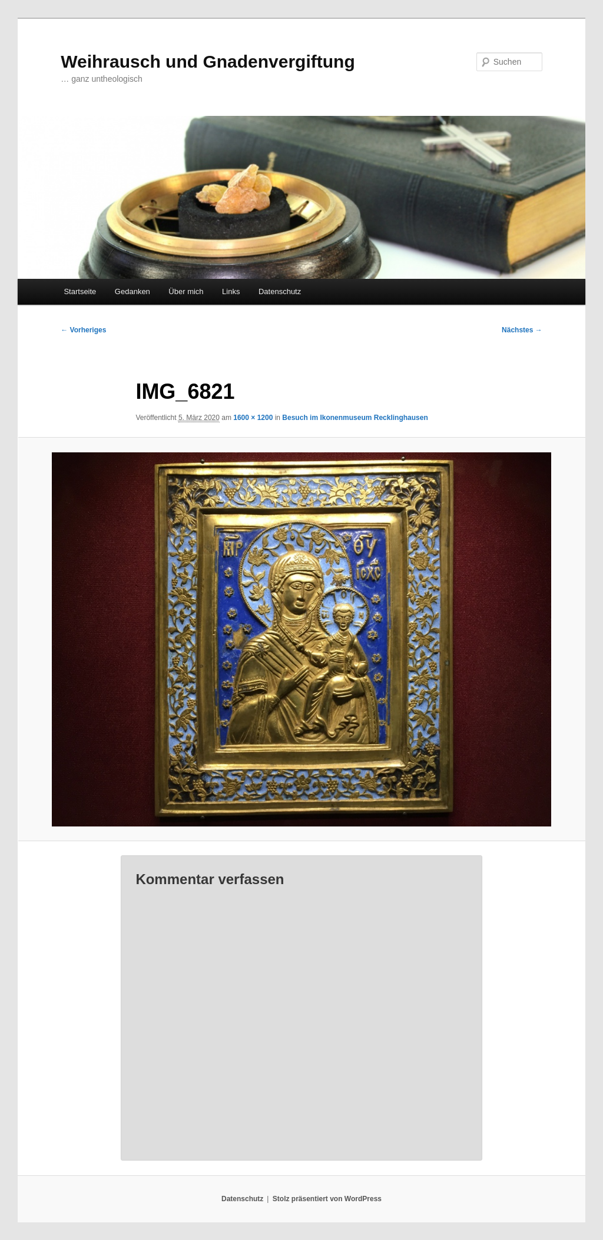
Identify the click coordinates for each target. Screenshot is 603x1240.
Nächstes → (522, 330)
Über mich (185, 291)
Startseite (80, 291)
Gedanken (132, 291)
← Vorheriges (83, 330)
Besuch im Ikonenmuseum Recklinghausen (355, 418)
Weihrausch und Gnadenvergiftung (207, 61)
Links (231, 291)
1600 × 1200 (253, 418)
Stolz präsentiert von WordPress (327, 1199)
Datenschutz (280, 291)
